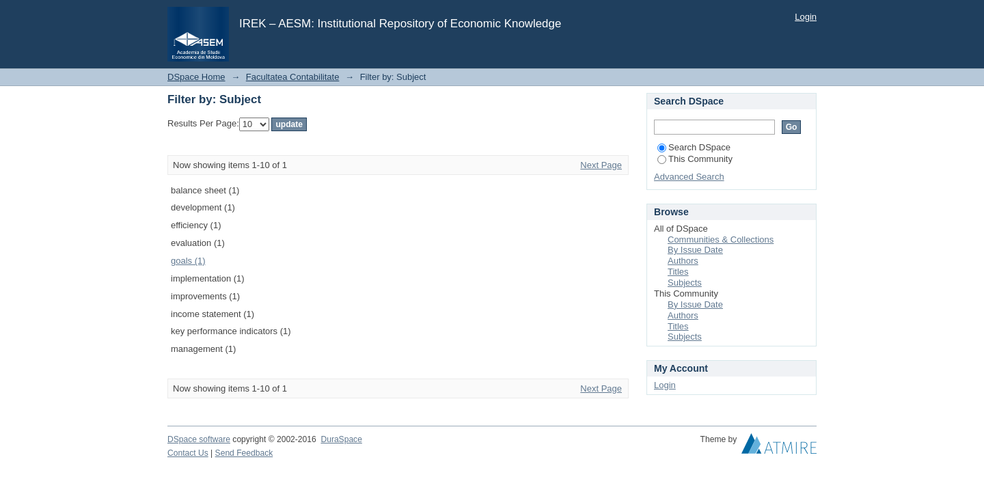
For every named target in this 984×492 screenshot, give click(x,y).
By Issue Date (695, 250)
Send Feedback (244, 453)
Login (806, 17)
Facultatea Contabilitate (293, 77)
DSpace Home (196, 77)
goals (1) (188, 261)
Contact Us (187, 453)
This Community (695, 159)
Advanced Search (689, 177)
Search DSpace (693, 147)
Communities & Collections (721, 239)
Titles (678, 271)
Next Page (601, 165)
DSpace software (198, 439)
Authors (683, 261)
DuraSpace (340, 439)
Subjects (685, 282)
